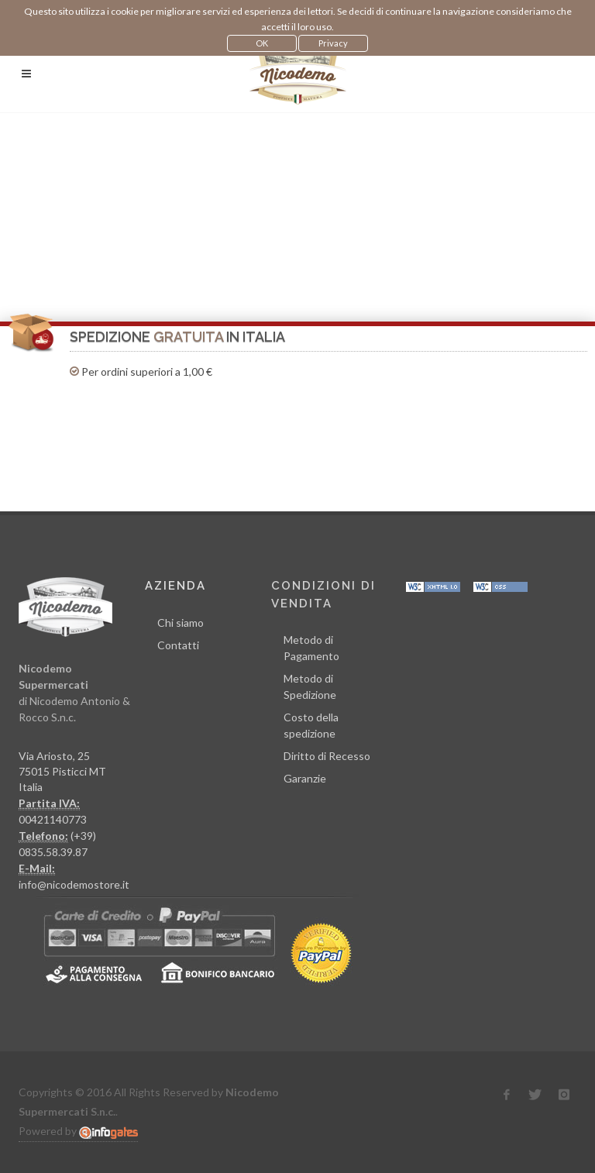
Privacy (333, 43)
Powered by (78, 1131)
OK (262, 43)
